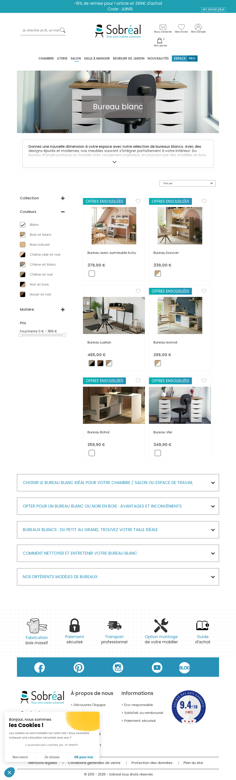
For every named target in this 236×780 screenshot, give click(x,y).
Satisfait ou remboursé (143, 712)
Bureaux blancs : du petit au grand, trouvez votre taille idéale (90, 529)
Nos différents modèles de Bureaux (60, 577)
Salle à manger (97, 58)
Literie (62, 58)
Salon (76, 58)
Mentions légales (42, 762)
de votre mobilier (161, 633)
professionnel (114, 633)
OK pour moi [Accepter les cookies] (83, 757)
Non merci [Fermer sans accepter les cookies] (20, 757)
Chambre (46, 58)
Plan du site (193, 762)
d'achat (202, 633)
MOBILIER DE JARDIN (128, 58)
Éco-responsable (138, 704)
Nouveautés (158, 58)
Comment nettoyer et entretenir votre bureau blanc (80, 553)
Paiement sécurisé (140, 720)
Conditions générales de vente (94, 762)
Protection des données (152, 762)
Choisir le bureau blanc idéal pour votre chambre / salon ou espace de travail (108, 482)
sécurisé (74, 633)
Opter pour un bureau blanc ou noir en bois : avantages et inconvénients (102, 506)
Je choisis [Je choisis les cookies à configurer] (52, 757)
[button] (9, 772)
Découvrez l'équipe (90, 704)
